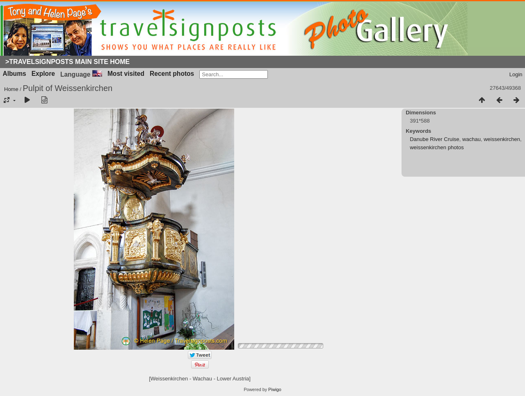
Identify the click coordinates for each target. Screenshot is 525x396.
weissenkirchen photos (437, 147)
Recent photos (172, 73)
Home (11, 89)
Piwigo (274, 389)
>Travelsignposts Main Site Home (67, 61)
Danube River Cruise (434, 139)
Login (516, 74)
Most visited (125, 73)
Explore (43, 73)
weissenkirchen (502, 139)
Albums (14, 73)
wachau (471, 139)
